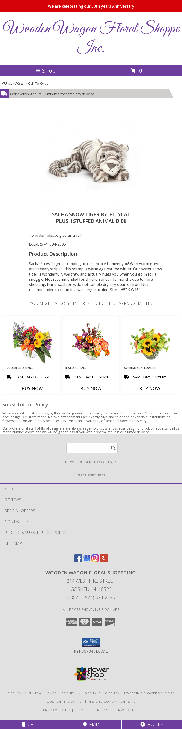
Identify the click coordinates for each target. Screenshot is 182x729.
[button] (91, 642)
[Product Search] (92, 448)
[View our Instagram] (95, 560)
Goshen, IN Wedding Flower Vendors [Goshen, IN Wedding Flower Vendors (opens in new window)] (140, 693)
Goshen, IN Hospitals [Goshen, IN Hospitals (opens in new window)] (81, 693)
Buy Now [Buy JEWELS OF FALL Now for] (91, 388)
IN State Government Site (111, 701)
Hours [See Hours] (151, 724)
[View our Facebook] (78, 560)
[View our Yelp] (104, 560)
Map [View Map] (91, 724)
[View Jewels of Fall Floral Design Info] (91, 341)
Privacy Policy (56, 710)
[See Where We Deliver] (91, 475)
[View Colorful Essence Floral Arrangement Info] (32, 341)
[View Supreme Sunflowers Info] (150, 341)
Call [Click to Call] (30, 724)
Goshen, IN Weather (65, 701)
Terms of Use (126, 710)
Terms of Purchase (92, 710)
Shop (45, 70)
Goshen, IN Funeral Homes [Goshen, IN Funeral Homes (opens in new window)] (32, 693)
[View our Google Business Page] (87, 560)
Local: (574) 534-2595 (47, 244)
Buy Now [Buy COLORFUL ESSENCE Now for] (32, 388)
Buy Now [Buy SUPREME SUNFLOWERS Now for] (149, 388)
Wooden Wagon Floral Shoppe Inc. (91, 38)
